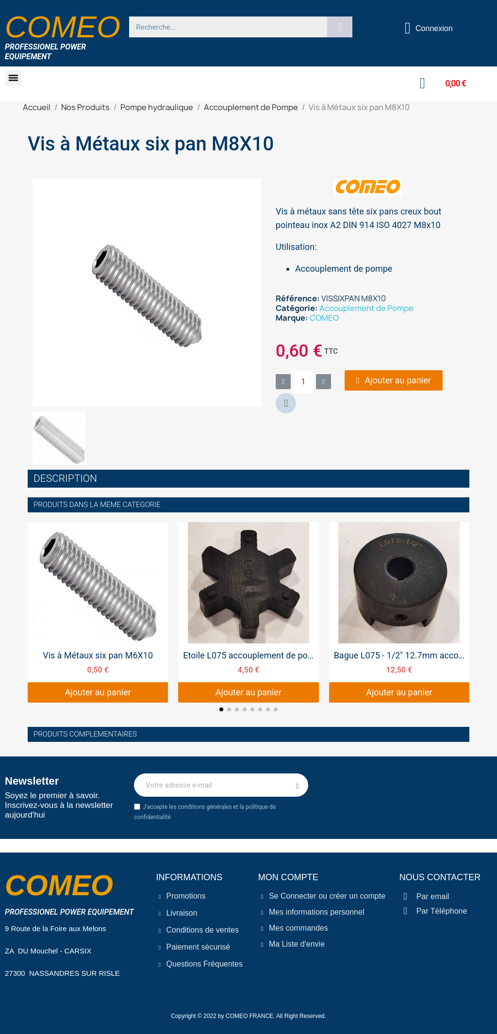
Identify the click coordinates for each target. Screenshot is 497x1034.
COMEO (324, 317)
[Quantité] (303, 381)
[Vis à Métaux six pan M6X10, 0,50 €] (98, 612)
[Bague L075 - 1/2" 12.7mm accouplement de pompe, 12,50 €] (399, 612)
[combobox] (224, 26)
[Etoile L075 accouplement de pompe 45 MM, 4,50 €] (248, 612)
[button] (13, 78)
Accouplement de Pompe (366, 308)
